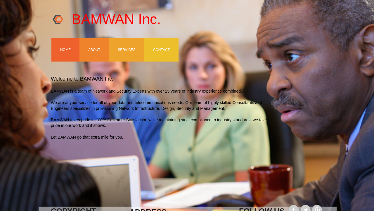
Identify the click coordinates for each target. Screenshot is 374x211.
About (94, 50)
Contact (161, 50)
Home (65, 50)
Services (126, 50)
